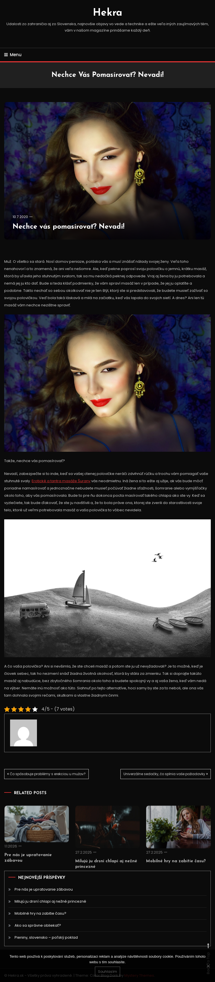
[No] (208, 966)
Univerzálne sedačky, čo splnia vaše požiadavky (164, 774)
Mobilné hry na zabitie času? (176, 868)
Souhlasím (107, 971)
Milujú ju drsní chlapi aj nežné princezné (50, 901)
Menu (13, 55)
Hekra (107, 13)
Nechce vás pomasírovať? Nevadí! (68, 226)
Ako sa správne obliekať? (38, 925)
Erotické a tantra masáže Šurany (61, 481)
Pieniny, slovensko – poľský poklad (46, 937)
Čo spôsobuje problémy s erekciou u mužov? (48, 774)
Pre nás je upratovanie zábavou (44, 889)
